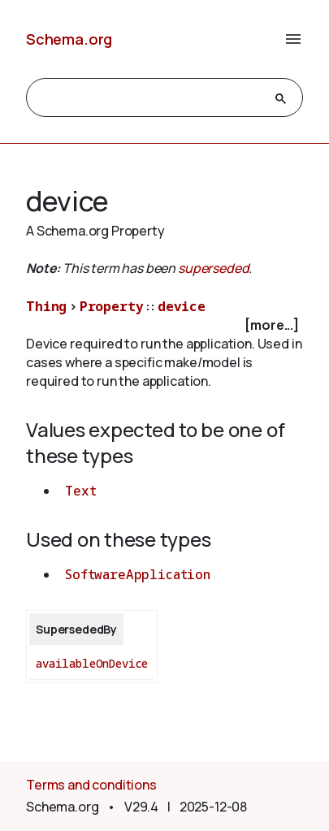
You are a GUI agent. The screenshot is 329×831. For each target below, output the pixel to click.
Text (80, 491)
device (182, 306)
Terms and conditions (91, 785)
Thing (46, 306)
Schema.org (69, 39)
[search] (149, 98)
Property (112, 306)
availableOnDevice (92, 663)
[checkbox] (164, 325)
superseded (213, 268)
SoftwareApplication (137, 574)
